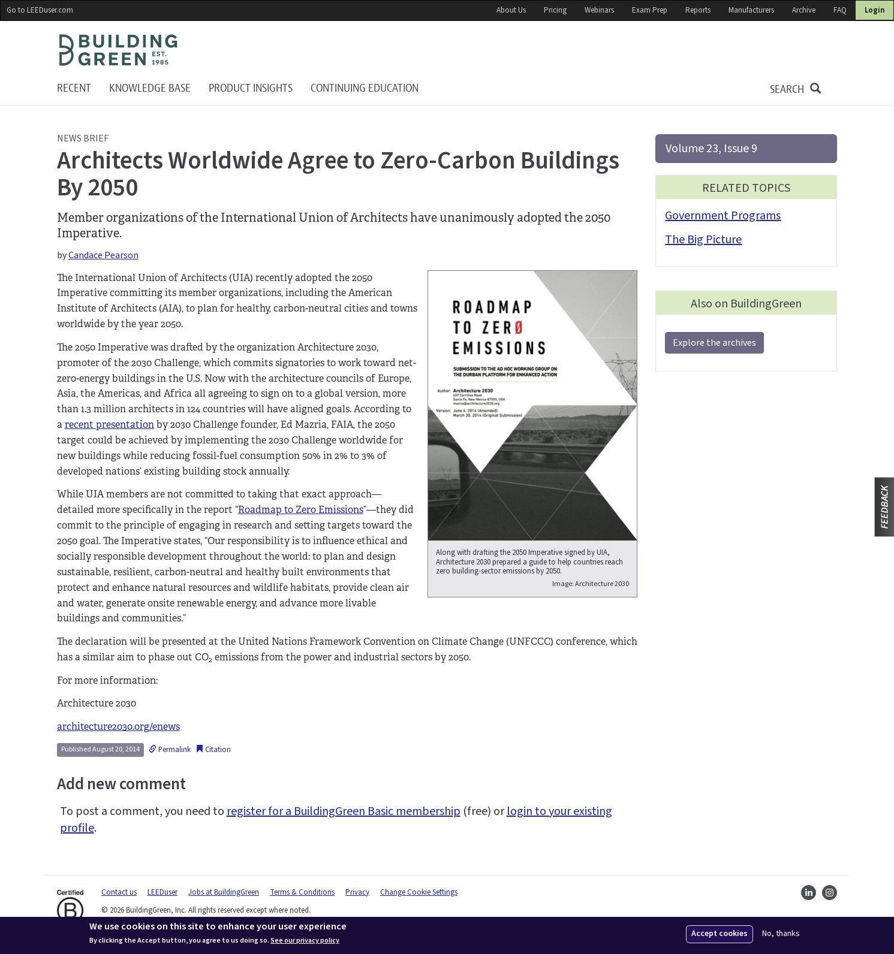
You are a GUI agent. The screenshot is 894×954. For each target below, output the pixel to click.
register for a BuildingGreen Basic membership (343, 811)
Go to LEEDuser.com (40, 10)
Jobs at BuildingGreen (223, 892)
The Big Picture (703, 239)
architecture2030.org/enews (118, 726)
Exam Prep (649, 10)
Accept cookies (719, 934)
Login (874, 10)
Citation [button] (213, 749)
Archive (803, 10)
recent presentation (109, 424)
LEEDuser (162, 892)
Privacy (357, 892)
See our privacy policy (304, 941)
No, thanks (781, 934)
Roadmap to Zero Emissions (300, 509)
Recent (74, 88)
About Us (511, 10)
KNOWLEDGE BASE (150, 88)
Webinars (599, 10)
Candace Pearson (103, 255)
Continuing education (365, 88)
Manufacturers (751, 10)
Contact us (119, 892)
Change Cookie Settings (418, 892)
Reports (698, 10)
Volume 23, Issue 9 (711, 148)
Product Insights (251, 88)
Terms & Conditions (302, 892)
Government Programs (723, 215)
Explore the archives (714, 342)
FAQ (840, 10)
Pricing (555, 10)
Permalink (170, 749)
